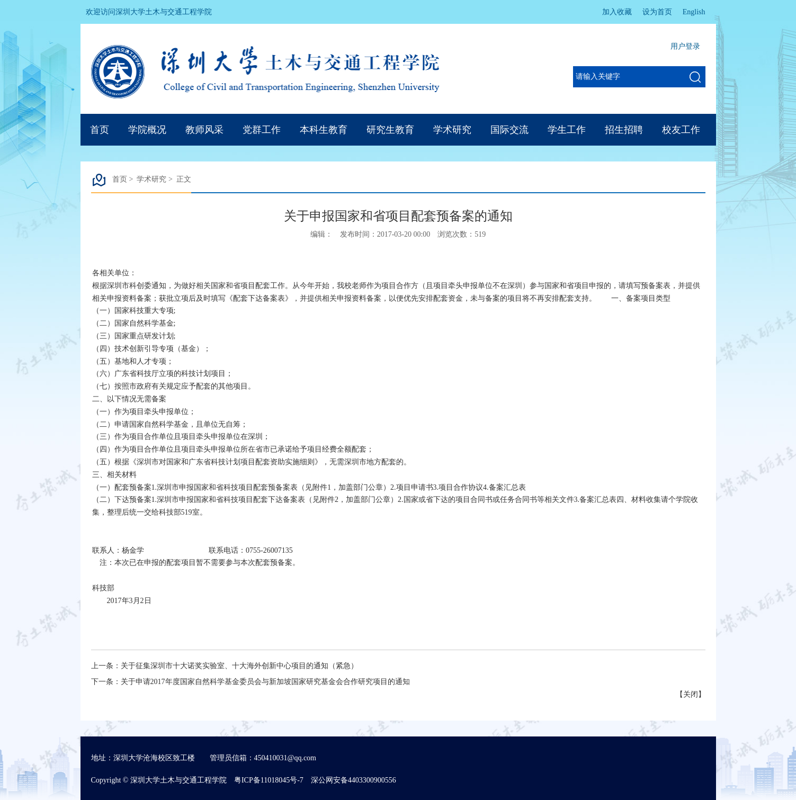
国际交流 (509, 129)
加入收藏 (617, 12)
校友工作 (681, 129)
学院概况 (147, 129)
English (694, 12)
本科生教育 (323, 129)
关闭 (690, 694)
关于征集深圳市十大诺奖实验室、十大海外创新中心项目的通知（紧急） (239, 666)
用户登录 (685, 46)
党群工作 (262, 129)
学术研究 (452, 129)
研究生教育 (390, 129)
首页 (99, 129)
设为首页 (657, 12)
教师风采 (204, 129)
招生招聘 (624, 129)
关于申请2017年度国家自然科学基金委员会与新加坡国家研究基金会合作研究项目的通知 (265, 682)
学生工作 (567, 129)
